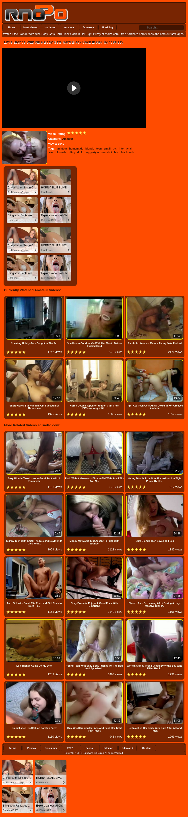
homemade (76, 148)
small (107, 148)
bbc (116, 152)
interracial (125, 148)
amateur (62, 148)
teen (99, 148)
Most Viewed (30, 27)
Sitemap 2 (127, 748)
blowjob (61, 152)
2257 (70, 748)
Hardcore (50, 27)
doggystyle (92, 152)
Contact (146, 748)
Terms (12, 748)
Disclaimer (51, 748)
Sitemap (108, 748)
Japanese (88, 27)
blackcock (127, 152)
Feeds (89, 748)
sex (51, 152)
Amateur (69, 27)
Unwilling (107, 27)
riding (71, 152)
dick (80, 152)
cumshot (106, 152)
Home (11, 27)
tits (115, 148)
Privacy (31, 748)
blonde (89, 148)
